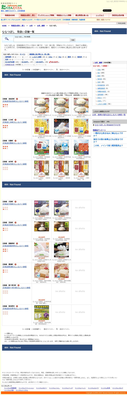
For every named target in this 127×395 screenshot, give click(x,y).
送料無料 (7, 57)
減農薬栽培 (101, 88)
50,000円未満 (8, 62)
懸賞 (98, 20)
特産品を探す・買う (28, 15)
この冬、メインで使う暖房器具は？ (108, 146)
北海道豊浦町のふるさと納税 (15, 267)
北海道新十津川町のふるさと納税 (16, 288)
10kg (49, 57)
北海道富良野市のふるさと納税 (15, 309)
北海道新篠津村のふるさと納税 (15, 246)
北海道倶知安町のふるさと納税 (15, 101)
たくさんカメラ (93, 388)
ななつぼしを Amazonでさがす (106, 125)
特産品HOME (10, 15)
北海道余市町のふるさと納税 (15, 164)
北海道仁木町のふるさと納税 (15, 122)
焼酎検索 (75, 20)
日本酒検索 (66, 20)
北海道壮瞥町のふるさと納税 (15, 143)
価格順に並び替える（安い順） (38, 54)
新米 (68, 57)
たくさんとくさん (22, 390)
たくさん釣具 (105, 388)
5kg (59, 57)
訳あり (100, 98)
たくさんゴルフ (118, 388)
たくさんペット (80, 388)
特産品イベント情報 (64, 15)
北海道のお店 (8, 64)
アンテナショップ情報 (46, 15)
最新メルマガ (105, 20)
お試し (100, 101)
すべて (22, 54)
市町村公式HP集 (118, 15)
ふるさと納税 (35, 57)
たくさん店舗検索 (10, 388)
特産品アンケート (99, 130)
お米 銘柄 (98, 62)
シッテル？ (100, 15)
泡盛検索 (82, 20)
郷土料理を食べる (82, 15)
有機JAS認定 (102, 91)
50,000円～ (24, 62)
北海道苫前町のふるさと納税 (15, 225)
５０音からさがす (40, 20)
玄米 (5, 59)
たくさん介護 (9, 390)
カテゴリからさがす (54, 20)
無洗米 (79, 57)
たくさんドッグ (67, 388)
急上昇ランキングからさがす (10, 20)
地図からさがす (27, 20)
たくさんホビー (41, 388)
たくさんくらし (54, 388)
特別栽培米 (101, 85)
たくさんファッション (26, 388)
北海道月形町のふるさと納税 (15, 204)
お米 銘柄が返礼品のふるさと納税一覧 (109, 115)
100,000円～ (39, 62)
